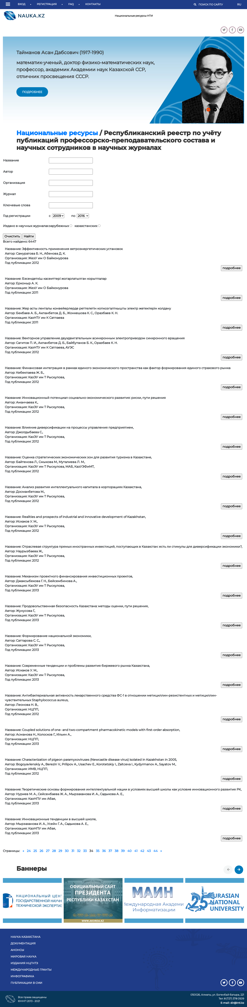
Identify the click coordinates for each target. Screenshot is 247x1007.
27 (47, 851)
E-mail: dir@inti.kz (232, 1002)
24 (29, 851)
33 (85, 851)
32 (78, 851)
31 (72, 851)
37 (110, 851)
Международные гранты (31, 969)
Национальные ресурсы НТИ (134, 15)
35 (97, 851)
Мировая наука (23, 956)
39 (123, 851)
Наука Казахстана (25, 937)
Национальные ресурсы (57, 133)
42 (142, 851)
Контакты (93, 4)
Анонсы (17, 950)
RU (239, 4)
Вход (21, 4)
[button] (9, 4)
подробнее (32, 92)
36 (104, 851)
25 (35, 851)
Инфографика (22, 976)
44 (155, 851)
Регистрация (47, 4)
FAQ (71, 4)
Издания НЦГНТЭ (24, 963)
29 (60, 851)
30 (67, 851)
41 (136, 851)
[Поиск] (216, 4)
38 (116, 851)
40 (129, 851)
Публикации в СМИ (26, 983)
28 (54, 851)
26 (41, 851)
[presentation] (228, 869)
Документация (23, 943)
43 (149, 851)
